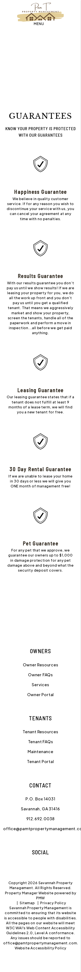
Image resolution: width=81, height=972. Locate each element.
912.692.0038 (40, 818)
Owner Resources (40, 664)
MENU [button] (39, 23)
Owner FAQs (40, 674)
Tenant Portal (40, 761)
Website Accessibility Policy (40, 948)
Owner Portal (40, 694)
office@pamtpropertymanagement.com (40, 943)
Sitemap (27, 903)
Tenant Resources (40, 731)
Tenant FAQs (40, 741)
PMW (40, 898)
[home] (40, 11)
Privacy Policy (53, 903)
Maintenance (40, 751)
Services (40, 684)
